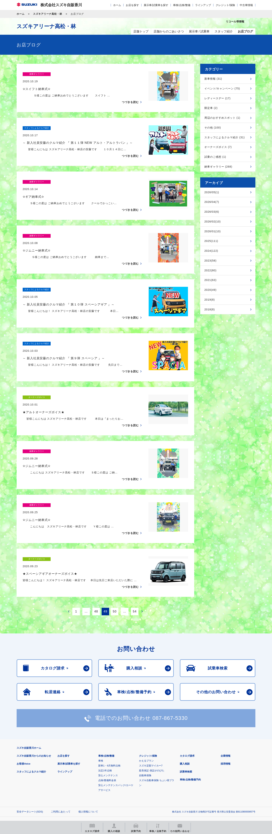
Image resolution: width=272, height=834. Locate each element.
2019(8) (209, 299)
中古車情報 (246, 5)
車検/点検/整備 (181, 5)
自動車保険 (145, 738)
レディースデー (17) (217, 98)
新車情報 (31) (213, 78)
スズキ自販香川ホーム (29, 711)
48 (96, 574)
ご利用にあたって (60, 774)
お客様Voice (23, 727)
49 (105, 574)
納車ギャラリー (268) (218, 166)
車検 (100, 723)
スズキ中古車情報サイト (224, 793)
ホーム (117, 5)
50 (115, 574)
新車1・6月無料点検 (109, 728)
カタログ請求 (187, 719)
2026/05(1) (211, 192)
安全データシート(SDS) (30, 774)
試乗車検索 (186, 734)
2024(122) (211, 250)
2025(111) (211, 240)
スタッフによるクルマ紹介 (31, 734)
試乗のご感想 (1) (215, 156)
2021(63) (210, 280)
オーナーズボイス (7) (218, 146)
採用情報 (225, 727)
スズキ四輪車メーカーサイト (36, 793)
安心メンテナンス (108, 738)
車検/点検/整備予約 (190, 742)
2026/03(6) (211, 211)
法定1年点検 (105, 733)
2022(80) (210, 270)
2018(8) (209, 309)
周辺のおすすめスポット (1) (222, 117)
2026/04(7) (211, 201)
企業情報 (225, 719)
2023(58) (210, 260)
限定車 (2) (211, 107)
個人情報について (88, 774)
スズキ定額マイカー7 (150, 728)
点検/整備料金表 (107, 743)
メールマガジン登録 (130, 793)
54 (135, 574)
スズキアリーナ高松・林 (47, 13)
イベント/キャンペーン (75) (222, 88)
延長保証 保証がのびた (151, 733)
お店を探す (132, 5)
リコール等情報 (177, 793)
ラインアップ (203, 5)
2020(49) (210, 289)
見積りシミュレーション (83, 793)
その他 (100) (212, 127)
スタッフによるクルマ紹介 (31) (224, 137)
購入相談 (185, 727)
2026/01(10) (212, 231)
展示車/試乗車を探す (156, 5)
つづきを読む (130, 94)
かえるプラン (146, 723)
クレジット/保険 (225, 5)
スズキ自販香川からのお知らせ (34, 719)
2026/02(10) (212, 221)
